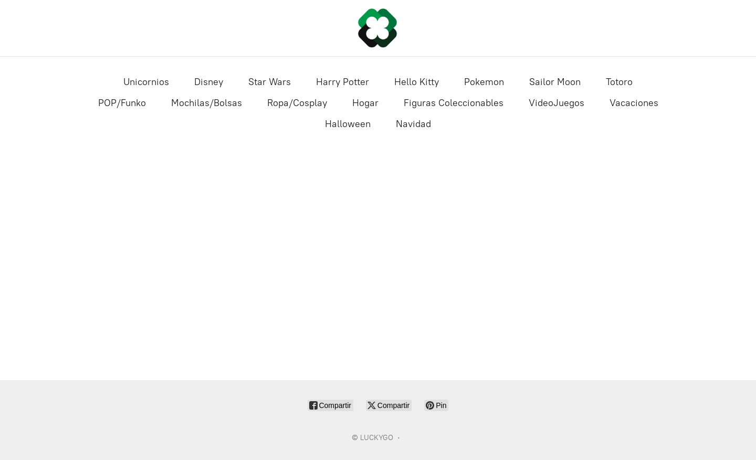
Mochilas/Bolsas (206, 103)
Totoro (619, 82)
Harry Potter (342, 82)
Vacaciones (634, 103)
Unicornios (146, 82)
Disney (208, 82)
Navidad (413, 124)
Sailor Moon (555, 82)
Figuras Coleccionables (453, 103)
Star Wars (269, 82)
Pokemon (484, 82)
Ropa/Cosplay (297, 103)
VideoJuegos (556, 103)
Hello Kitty (416, 82)
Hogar (365, 103)
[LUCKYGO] (378, 28)
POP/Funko (122, 103)
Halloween (348, 124)
